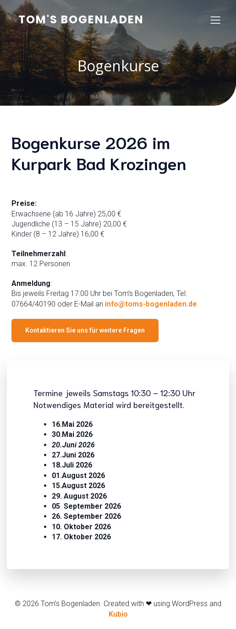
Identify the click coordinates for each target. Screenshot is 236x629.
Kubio (118, 614)
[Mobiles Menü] (215, 20)
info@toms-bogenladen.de (151, 304)
